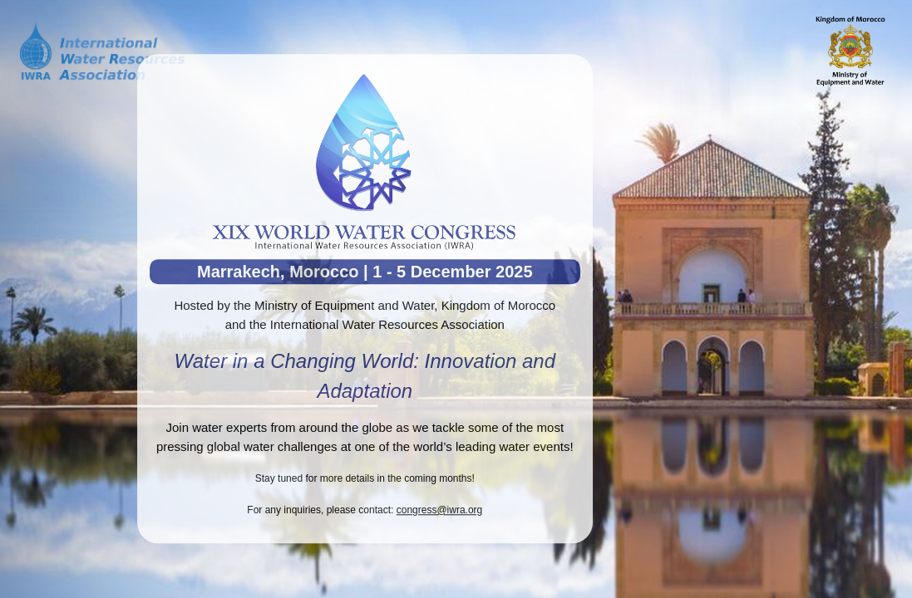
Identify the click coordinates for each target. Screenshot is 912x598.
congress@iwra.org (440, 510)
